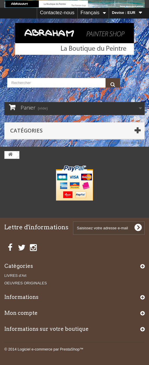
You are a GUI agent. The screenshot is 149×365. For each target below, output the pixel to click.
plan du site (132, 142)
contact (112, 142)
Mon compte (21, 313)
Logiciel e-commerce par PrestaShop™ (50, 349)
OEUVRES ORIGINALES (25, 283)
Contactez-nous (57, 12)
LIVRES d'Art (15, 275)
